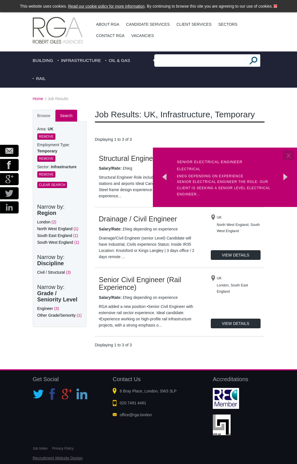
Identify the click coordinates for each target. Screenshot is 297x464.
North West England (58, 228)
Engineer (48, 308)
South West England (58, 242)
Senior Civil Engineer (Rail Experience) (140, 284)
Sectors (227, 24)
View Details (235, 255)
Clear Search (52, 185)
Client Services (194, 24)
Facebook (9, 165)
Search (66, 115)
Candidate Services (148, 24)
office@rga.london (136, 415)
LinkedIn (9, 207)
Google (9, 179)
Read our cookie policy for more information (106, 6)
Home (38, 98)
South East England (57, 235)
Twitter (9, 193)
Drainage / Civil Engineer (138, 219)
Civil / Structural (54, 272)
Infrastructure (81, 60)
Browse (44, 115)
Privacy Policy (62, 448)
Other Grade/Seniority (59, 315)
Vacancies (142, 35)
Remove (46, 137)
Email (9, 151)
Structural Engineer (129, 158)
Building (43, 60)
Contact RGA (110, 35)
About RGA (107, 24)
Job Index (40, 448)
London (47, 222)
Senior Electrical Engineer (209, 162)
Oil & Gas (119, 60)
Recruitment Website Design (58, 458)
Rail (41, 78)
